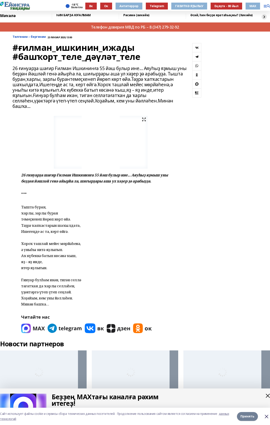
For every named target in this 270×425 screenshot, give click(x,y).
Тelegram (157, 6)
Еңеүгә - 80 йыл (226, 6)
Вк (91, 6)
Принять (247, 416)
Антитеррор (128, 6)
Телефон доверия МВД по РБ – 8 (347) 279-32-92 (135, 27)
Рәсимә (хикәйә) (136, 15)
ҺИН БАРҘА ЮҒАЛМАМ (73, 15)
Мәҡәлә (8, 15)
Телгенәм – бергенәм (29, 37)
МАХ (252, 6)
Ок (106, 6)
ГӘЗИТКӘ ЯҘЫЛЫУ (189, 6)
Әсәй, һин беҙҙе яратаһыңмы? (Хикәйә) (221, 15)
